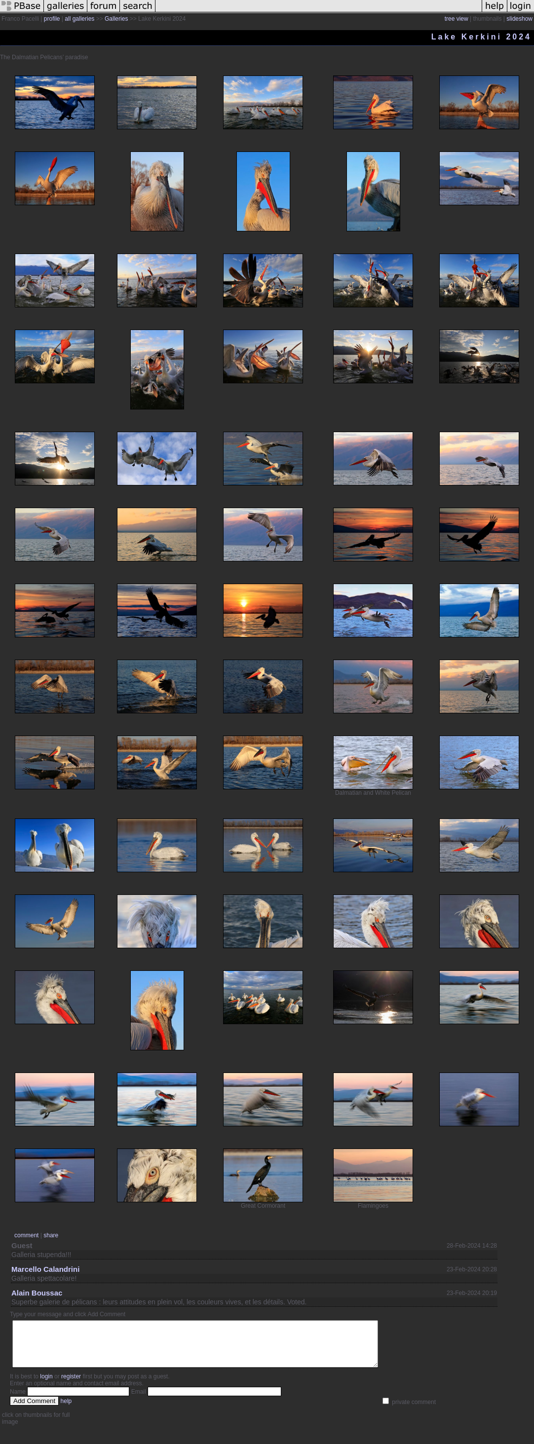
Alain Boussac (36, 1293)
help (66, 1410)
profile (52, 18)
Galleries (116, 18)
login (46, 1385)
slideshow (519, 18)
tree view (456, 18)
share (50, 1235)
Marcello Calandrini (45, 1269)
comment (26, 1235)
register (71, 1385)
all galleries (79, 18)
